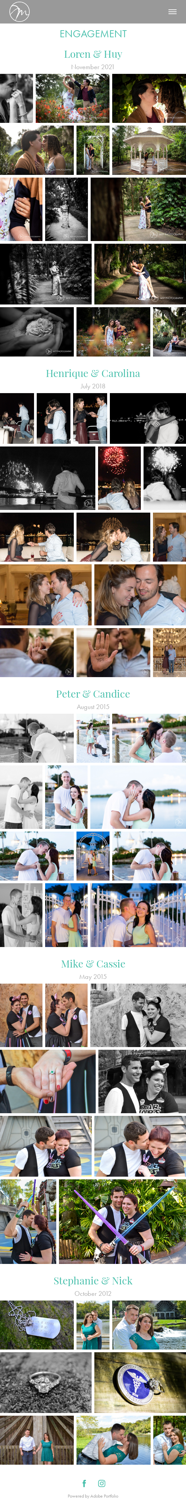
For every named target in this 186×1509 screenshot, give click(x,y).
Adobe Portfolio (104, 1496)
